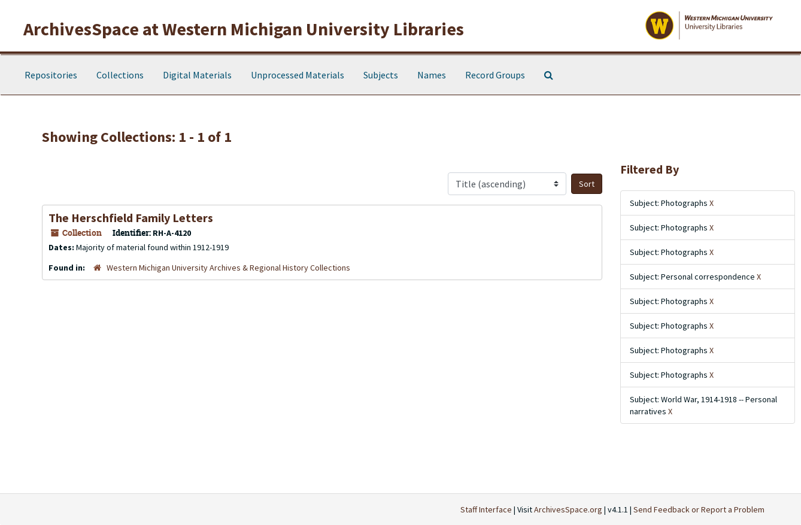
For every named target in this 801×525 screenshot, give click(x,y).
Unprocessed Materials (297, 75)
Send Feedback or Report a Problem (698, 509)
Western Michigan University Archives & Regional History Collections (228, 267)
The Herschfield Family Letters (130, 217)
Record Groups (495, 75)
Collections (120, 75)
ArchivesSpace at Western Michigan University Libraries (243, 28)
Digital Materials (197, 75)
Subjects (380, 75)
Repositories (51, 75)
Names (431, 75)
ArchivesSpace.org (568, 509)
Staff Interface (486, 509)
